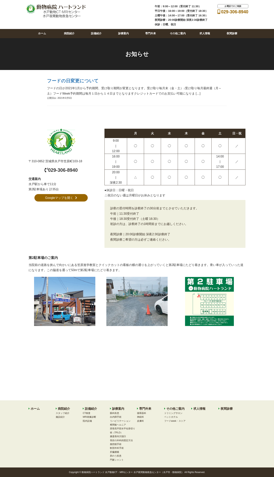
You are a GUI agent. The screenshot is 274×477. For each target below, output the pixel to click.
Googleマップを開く (61, 197)
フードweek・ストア (175, 421)
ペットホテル (171, 417)
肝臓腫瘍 (114, 452)
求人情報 (204, 33)
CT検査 (86, 413)
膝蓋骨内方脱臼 (118, 436)
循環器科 (141, 413)
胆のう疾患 (115, 456)
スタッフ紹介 (62, 413)
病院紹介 (69, 33)
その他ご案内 (178, 33)
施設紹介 (60, 417)
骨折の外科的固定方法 (121, 440)
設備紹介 (96, 33)
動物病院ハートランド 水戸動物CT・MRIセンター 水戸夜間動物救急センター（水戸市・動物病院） (133, 472)
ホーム (42, 33)
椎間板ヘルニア (118, 424)
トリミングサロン (173, 413)
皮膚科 (140, 421)
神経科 (140, 417)
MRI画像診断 (89, 417)
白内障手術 (115, 417)
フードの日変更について (73, 80)
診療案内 (123, 33)
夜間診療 (232, 33)
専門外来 (150, 33)
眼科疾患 (114, 413)
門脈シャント (117, 460)
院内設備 (87, 421)
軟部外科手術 (117, 448)
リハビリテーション (120, 421)
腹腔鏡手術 (115, 444)
